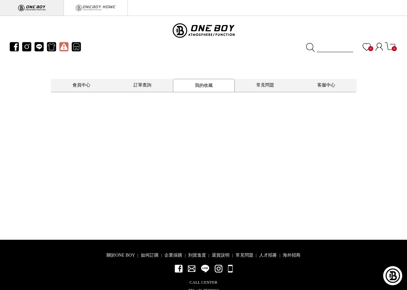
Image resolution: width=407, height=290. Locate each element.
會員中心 (81, 85)
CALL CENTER (203, 282)
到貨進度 (197, 255)
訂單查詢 (142, 85)
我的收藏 (204, 85)
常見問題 (265, 85)
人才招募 (268, 255)
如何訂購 (150, 255)
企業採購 (173, 255)
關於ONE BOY (121, 255)
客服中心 (326, 85)
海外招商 (291, 255)
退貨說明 (221, 255)
